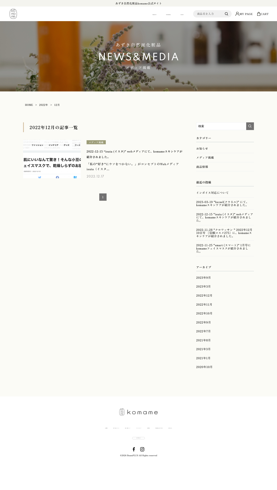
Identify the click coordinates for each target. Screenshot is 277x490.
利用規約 (165, 447)
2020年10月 (204, 387)
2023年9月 (203, 286)
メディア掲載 (96, 142)
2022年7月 (203, 347)
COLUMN (172, 13)
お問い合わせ (228, 447)
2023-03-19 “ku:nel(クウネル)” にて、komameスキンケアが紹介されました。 (221, 209)
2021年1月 (203, 377)
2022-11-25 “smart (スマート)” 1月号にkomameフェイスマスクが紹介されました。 (223, 257)
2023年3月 (203, 296)
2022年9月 (203, 337)
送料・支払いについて (73, 447)
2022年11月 (204, 316)
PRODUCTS (111, 13)
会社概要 (46, 447)
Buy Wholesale (138, 463)
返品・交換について (107, 447)
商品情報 (201, 169)
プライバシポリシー (140, 447)
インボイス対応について (211, 197)
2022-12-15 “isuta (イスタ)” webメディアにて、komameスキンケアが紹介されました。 (224, 224)
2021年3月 (203, 367)
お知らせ (201, 149)
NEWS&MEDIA (143, 13)
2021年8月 (203, 357)
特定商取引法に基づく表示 (195, 447)
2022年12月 (204, 306)
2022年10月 (204, 326)
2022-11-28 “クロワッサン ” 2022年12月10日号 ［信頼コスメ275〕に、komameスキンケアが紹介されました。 (224, 240)
